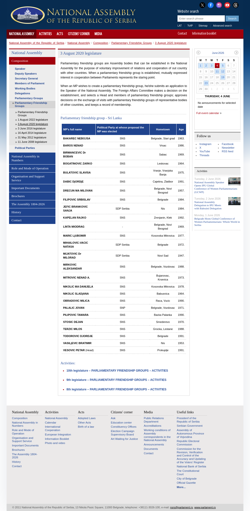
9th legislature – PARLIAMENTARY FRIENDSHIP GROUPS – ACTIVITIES (116, 380)
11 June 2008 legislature (32, 141)
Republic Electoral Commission (188, 443)
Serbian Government (190, 425)
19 (222, 77)
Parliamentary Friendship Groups (131, 42)
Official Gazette (186, 482)
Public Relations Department (154, 420)
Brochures (18, 196)
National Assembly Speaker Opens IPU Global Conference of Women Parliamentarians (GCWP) (215, 187)
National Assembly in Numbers (25, 158)
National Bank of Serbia (191, 466)
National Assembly (21, 34)
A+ (230, 34)
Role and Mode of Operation (30, 168)
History (16, 212)
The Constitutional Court (188, 472)
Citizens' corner (79, 34)
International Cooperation (52, 428)
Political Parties (25, 147)
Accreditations (152, 425)
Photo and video (55, 443)
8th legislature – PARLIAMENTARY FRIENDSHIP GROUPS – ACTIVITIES (116, 389)
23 (206, 83)
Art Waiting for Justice (124, 438)
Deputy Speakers (26, 73)
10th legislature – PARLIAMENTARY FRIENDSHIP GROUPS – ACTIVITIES (117, 370)
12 (222, 71)
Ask (113, 418)
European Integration (58, 434)
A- (224, 34)
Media (98, 34)
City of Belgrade (187, 478)
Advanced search (222, 25)
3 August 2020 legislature (171, 42)
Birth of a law (86, 426)
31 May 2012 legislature (32, 137)
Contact (182, 34)
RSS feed (227, 151)
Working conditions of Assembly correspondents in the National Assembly (157, 435)
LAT (179, 25)
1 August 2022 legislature (33, 119)
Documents (151, 448)
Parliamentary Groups (29, 98)
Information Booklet (57, 438)
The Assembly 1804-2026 (28, 204)
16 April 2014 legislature (32, 132)
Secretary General (26, 78)
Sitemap (203, 25)
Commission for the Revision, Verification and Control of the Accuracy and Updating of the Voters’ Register (191, 455)
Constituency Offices (123, 426)
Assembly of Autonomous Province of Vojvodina (190, 433)
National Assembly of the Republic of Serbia (36, 42)
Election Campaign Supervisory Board (122, 433)
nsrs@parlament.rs (181, 507)
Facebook (227, 144)
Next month (236, 52)
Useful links (185, 412)
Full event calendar (207, 113)
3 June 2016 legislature (32, 128)
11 (217, 71)
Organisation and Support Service (27, 178)
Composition (100, 42)
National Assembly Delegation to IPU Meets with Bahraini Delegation (207, 205)
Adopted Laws (87, 418)
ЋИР (190, 25)
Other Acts (84, 422)
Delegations (22, 93)
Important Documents (25, 188)
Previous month (198, 52)
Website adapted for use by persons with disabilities (237, 34)
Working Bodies (25, 88)
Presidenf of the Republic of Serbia (188, 420)
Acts (60, 34)
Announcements (154, 444)
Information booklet (204, 34)
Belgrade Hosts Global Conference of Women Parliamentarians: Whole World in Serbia (217, 221)
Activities (45, 34)
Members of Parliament (29, 83)
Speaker (20, 68)
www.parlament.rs (205, 507)
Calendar (50, 422)
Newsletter (228, 147)
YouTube (204, 151)
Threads (204, 155)
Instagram (205, 144)
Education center (121, 422)
